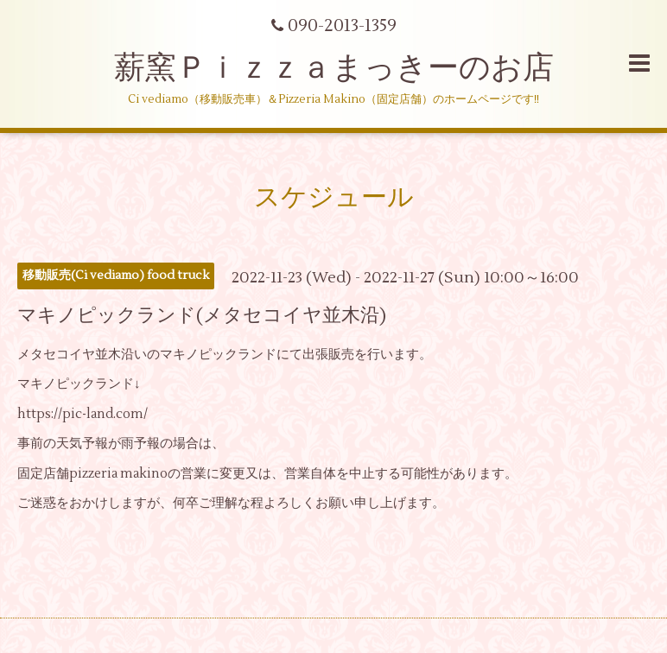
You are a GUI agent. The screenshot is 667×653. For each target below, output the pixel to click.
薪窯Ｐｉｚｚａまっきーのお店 (349, 68)
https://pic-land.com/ (82, 414)
